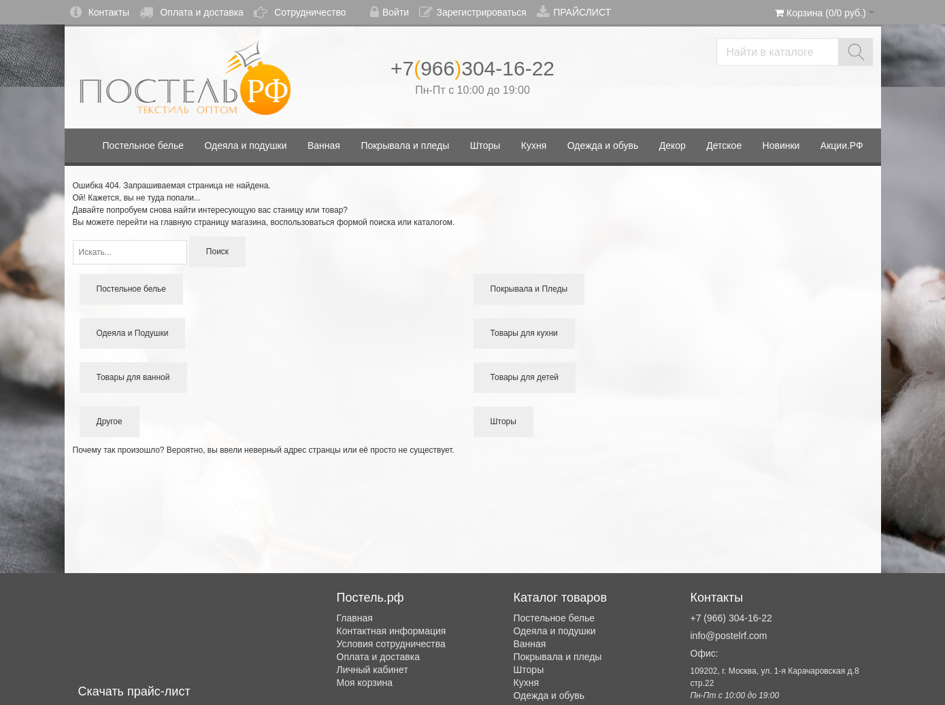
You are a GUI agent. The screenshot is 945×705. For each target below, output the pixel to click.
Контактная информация (391, 630)
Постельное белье (554, 618)
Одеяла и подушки (555, 630)
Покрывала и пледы (558, 656)
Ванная (530, 643)
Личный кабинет (372, 669)
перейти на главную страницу (172, 222)
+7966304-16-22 (472, 68)
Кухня (526, 682)
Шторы (529, 669)
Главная (355, 618)
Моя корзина (365, 682)
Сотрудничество (300, 12)
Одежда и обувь (549, 695)
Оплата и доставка (191, 12)
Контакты (99, 12)
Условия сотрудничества (391, 643)
